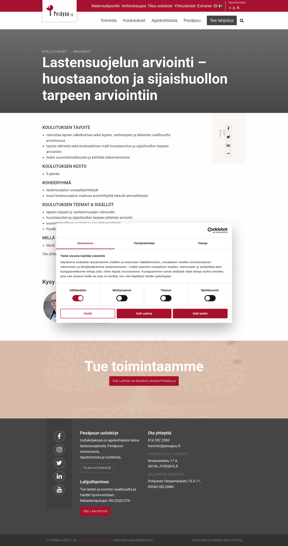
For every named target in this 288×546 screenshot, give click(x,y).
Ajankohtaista (164, 20)
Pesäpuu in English (215, 6)
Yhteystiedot (185, 6)
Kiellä (88, 313)
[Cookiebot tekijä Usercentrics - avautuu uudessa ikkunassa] (210, 230)
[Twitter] (228, 137)
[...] (228, 154)
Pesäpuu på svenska (220, 6)
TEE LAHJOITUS (95, 511)
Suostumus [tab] (85, 243)
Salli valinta (144, 313)
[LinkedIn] (228, 145)
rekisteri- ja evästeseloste (94, 540)
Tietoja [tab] (202, 243)
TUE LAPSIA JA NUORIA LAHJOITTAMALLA (144, 380)
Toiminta (108, 20)
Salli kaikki (200, 313)
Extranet (204, 6)
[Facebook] (228, 129)
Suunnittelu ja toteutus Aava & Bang (217, 540)
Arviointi (82, 51)
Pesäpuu (59, 10)
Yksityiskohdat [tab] (144, 243)
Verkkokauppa (133, 6)
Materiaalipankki (106, 6)
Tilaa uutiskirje (160, 6)
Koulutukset (134, 20)
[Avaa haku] (242, 20)
